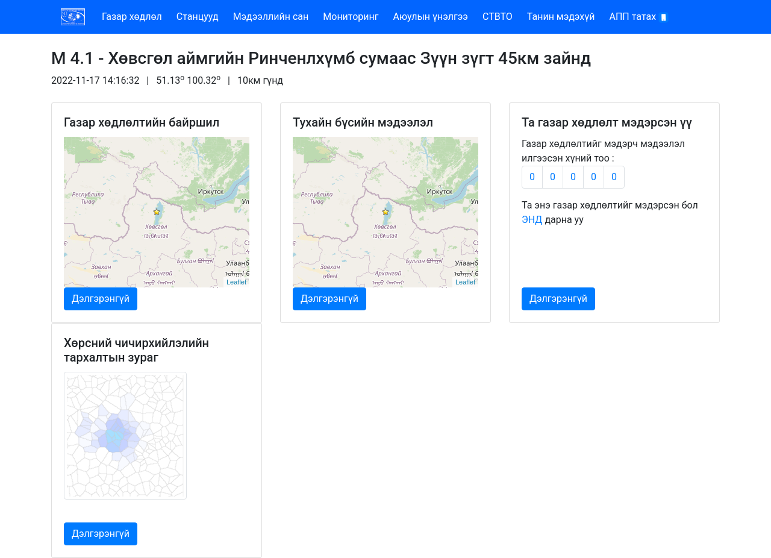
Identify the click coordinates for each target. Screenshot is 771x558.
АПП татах (640, 17)
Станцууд (197, 16)
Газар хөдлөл (132, 16)
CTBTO (497, 16)
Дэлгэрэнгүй (101, 298)
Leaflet (236, 282)
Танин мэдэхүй (561, 16)
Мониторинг (350, 16)
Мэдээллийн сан (271, 16)
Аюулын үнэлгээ (430, 16)
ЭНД (532, 219)
